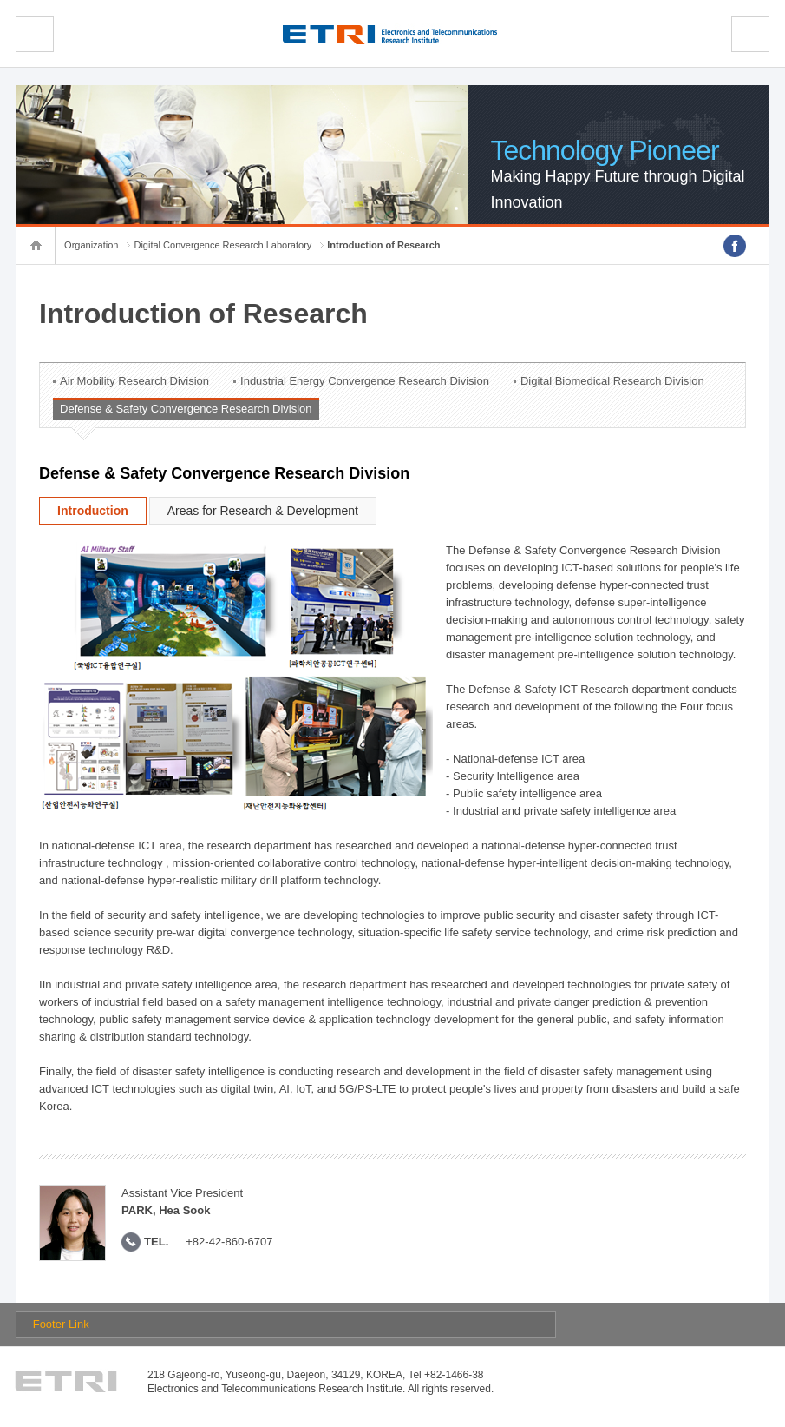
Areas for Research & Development (262, 511)
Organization (91, 245)
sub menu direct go (0, 0)
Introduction (92, 511)
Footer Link (61, 1324)
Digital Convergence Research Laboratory (222, 245)
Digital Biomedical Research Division (612, 380)
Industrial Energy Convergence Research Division (364, 380)
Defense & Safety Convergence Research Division (185, 408)
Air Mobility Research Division (134, 380)
